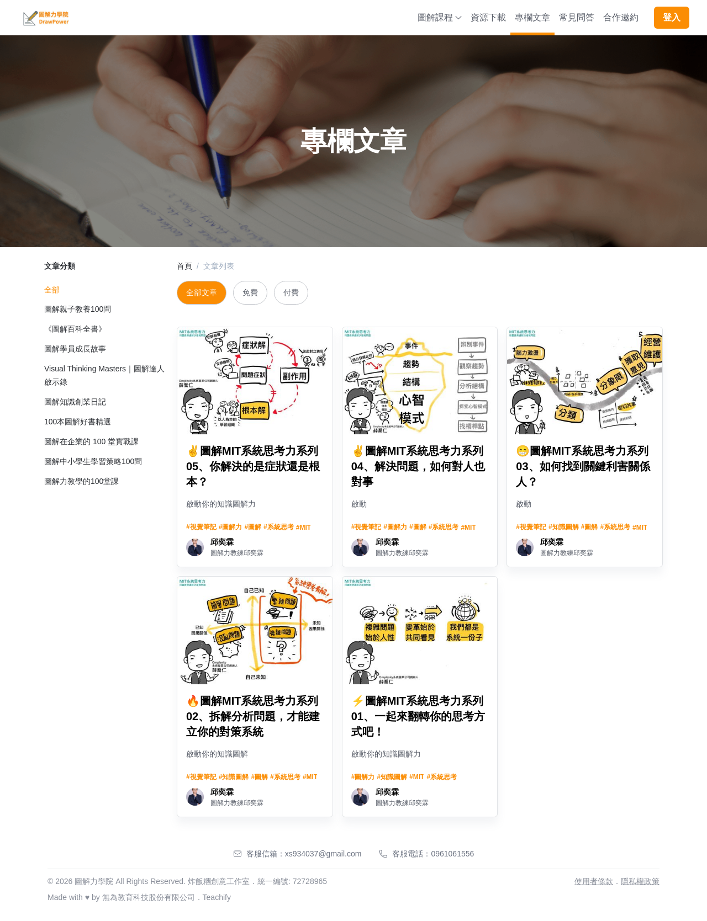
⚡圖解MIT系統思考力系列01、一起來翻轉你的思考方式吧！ (418, 716)
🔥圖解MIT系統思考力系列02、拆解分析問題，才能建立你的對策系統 (253, 716)
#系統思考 (278, 527)
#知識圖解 (563, 527)
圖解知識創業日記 (75, 401)
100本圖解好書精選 (77, 421)
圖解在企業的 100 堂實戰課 (91, 441)
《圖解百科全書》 (75, 328)
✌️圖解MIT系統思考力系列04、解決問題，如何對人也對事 (418, 466)
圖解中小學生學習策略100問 (93, 461)
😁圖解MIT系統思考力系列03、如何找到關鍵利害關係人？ (583, 466)
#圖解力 (230, 527)
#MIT (303, 527)
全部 (52, 289)
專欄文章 (532, 17)
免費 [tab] (250, 292)
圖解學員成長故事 (75, 348)
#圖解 (252, 527)
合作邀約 (621, 17)
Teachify (217, 897)
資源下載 (488, 17)
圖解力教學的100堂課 (81, 481)
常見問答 (576, 17)
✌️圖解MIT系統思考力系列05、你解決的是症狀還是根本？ (253, 466)
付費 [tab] (291, 292)
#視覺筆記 (201, 527)
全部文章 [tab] (201, 292)
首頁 (184, 266)
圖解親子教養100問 (77, 309)
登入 (671, 17)
